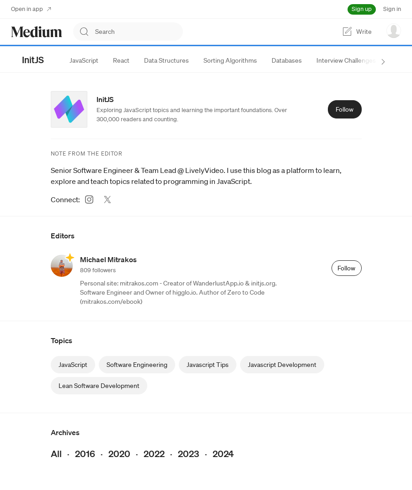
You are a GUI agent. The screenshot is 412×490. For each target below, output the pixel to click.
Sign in (392, 9)
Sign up (362, 9)
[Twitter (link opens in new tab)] (107, 199)
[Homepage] (36, 32)
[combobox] (139, 31)
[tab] (84, 60)
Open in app (31, 9)
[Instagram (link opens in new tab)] (89, 199)
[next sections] (383, 62)
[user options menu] (393, 30)
